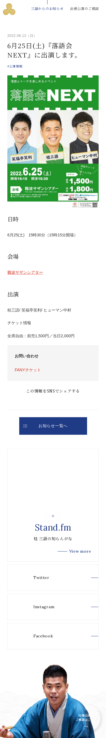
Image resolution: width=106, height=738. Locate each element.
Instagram (36, 607)
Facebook (35, 636)
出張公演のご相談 (84, 8)
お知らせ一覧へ (45, 425)
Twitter (33, 578)
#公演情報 (15, 66)
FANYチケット (28, 370)
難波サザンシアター (25, 272)
